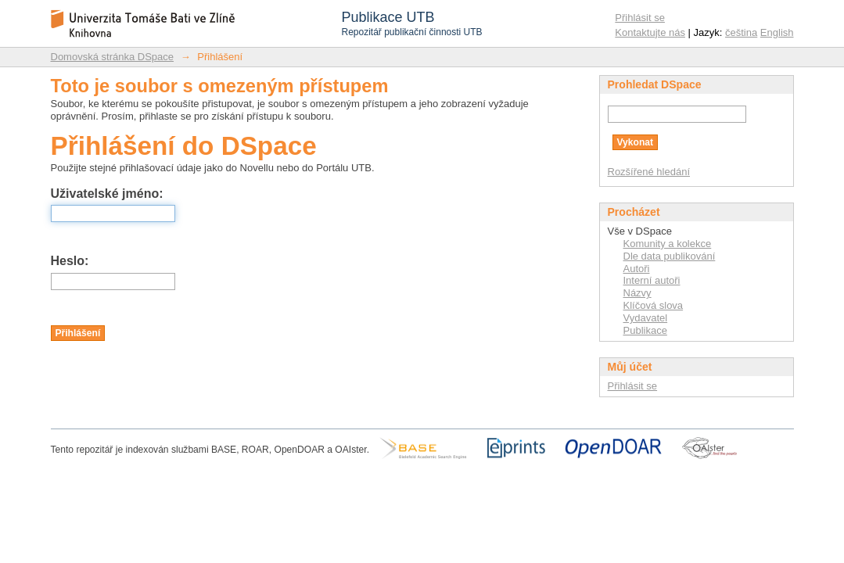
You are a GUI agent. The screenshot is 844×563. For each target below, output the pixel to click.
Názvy (637, 293)
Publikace (645, 330)
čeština (741, 32)
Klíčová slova (653, 305)
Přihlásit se (640, 17)
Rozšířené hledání (649, 172)
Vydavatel (645, 318)
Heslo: (70, 260)
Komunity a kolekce (667, 243)
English (777, 32)
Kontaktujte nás (650, 32)
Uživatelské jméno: (107, 193)
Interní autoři (652, 280)
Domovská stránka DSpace (112, 57)
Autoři (636, 268)
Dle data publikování (669, 256)
